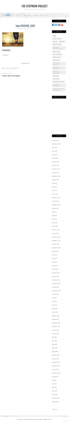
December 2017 (56, 362)
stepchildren (57, 54)
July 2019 (54, 298)
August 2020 (55, 251)
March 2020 (55, 269)
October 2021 (55, 201)
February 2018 (55, 355)
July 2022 (54, 183)
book (54, 35)
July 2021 (54, 212)
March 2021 (55, 226)
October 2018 (55, 330)
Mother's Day (57, 44)
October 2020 (55, 244)
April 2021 (54, 222)
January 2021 (55, 233)
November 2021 (56, 197)
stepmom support (59, 81)
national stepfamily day (58, 48)
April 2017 (54, 391)
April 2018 (54, 348)
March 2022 (55, 194)
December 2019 (56, 280)
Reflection (56, 51)
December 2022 (56, 169)
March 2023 (55, 158)
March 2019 (55, 312)
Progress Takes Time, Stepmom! (13, 75)
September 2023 (56, 144)
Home (3, 15)
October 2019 (55, 287)
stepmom (56, 76)
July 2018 (54, 337)
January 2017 (55, 401)
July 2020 (54, 255)
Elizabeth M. (15, 68)
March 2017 (55, 394)
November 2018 (56, 326)
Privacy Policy (39, 419)
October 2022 (55, 172)
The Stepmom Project (34, 6)
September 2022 (56, 176)
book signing (57, 38)
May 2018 (54, 344)
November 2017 (56, 366)
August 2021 (55, 208)
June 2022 (54, 187)
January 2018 (55, 358)
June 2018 (54, 341)
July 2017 (54, 380)
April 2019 (54, 308)
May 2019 (54, 305)
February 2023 (55, 162)
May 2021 (54, 219)
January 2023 (55, 165)
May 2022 (54, 190)
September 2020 (56, 247)
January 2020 (55, 276)
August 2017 (55, 376)
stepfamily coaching (56, 68)
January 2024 (55, 140)
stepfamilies (57, 57)
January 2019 (55, 319)
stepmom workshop (56, 85)
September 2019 (56, 290)
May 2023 (54, 151)
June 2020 (54, 258)
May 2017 (54, 387)
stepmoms (56, 78)
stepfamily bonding (56, 63)
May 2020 (54, 262)
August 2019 (55, 294)
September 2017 (56, 373)
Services (10, 15)
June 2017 (54, 383)
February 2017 (55, 398)
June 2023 (54, 147)
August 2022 (55, 179)
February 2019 (55, 315)
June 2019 (54, 301)
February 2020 (56, 272)
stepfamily (56, 60)
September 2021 (56, 204)
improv (55, 41)
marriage (62, 41)
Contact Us (43, 15)
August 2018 (55, 333)
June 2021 (54, 215)
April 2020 (55, 265)
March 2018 (55, 351)
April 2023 (54, 154)
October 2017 (55, 369)
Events (35, 15)
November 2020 (56, 240)
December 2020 (56, 237)
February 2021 (55, 229)
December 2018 (56, 323)
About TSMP (26, 15)
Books (18, 15)
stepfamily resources (56, 72)
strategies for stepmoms (58, 89)
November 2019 (56, 283)
